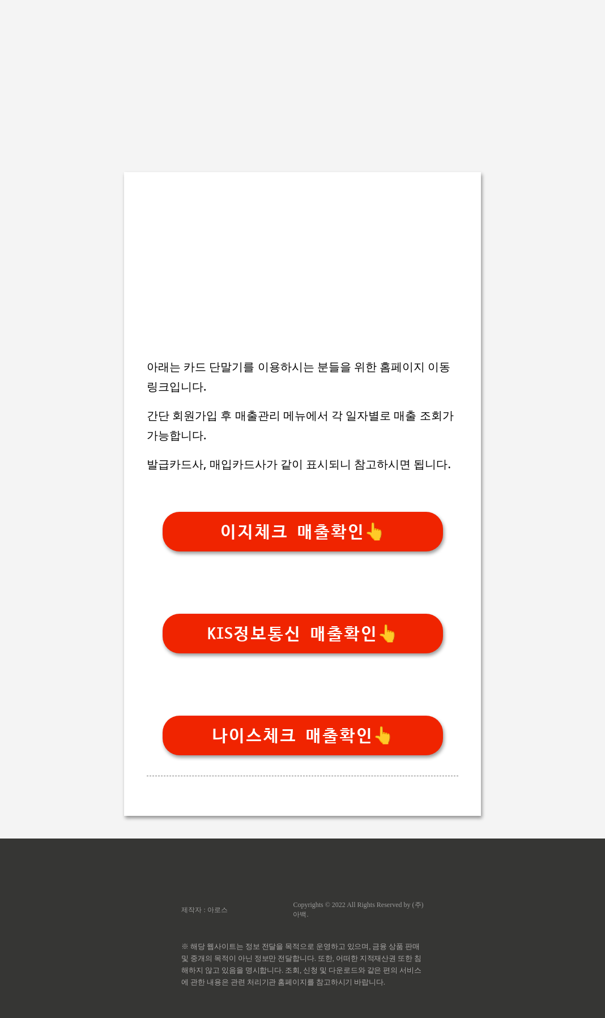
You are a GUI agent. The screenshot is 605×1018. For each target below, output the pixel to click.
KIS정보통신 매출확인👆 (302, 634)
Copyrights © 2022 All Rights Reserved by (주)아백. (358, 909)
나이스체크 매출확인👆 (302, 735)
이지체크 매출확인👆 (302, 532)
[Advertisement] (302, 79)
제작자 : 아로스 (204, 910)
